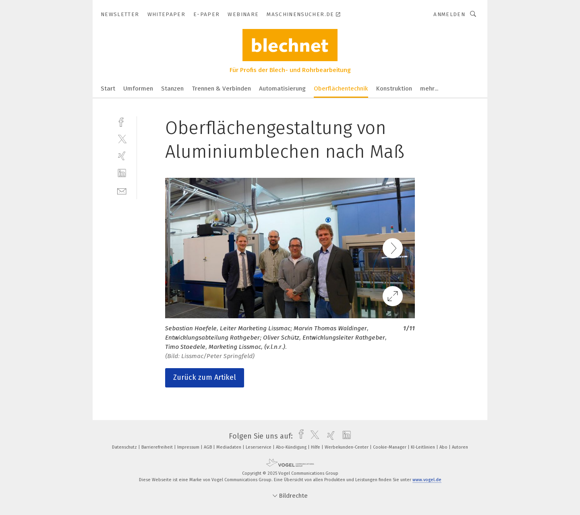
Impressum (189, 447)
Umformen (138, 88)
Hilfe (316, 447)
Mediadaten (229, 447)
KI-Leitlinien (423, 447)
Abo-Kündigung (292, 447)
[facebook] (122, 121)
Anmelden (449, 14)
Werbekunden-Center (347, 447)
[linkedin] (122, 173)
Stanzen (172, 88)
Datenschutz (125, 447)
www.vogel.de (426, 479)
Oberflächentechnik (341, 88)
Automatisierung (282, 88)
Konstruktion (394, 88)
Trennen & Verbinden (221, 88)
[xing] (122, 156)
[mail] (122, 190)
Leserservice (259, 447)
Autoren (460, 447)
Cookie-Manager (390, 447)
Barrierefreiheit (157, 447)
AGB (208, 447)
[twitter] (122, 139)
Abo (444, 447)
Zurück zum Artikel (204, 377)
